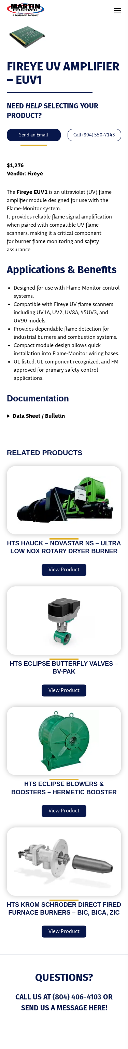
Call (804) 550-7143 (94, 135)
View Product (64, 570)
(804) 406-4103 (77, 997)
